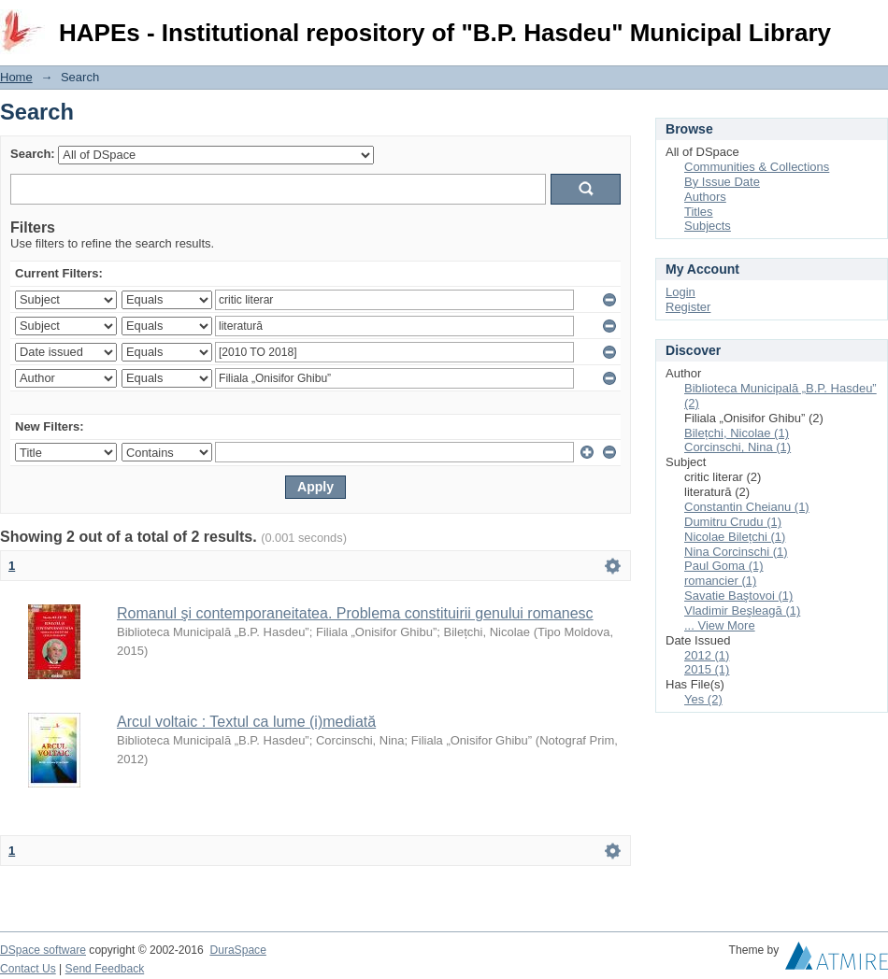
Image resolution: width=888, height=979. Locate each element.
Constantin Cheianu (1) (746, 507)
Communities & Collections (756, 167)
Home (16, 77)
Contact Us (28, 968)
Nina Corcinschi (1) (736, 552)
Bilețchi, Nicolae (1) (736, 433)
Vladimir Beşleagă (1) (742, 610)
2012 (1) (706, 655)
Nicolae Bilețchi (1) (734, 537)
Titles (698, 212)
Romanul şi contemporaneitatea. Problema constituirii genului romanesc (355, 613)
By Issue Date (722, 182)
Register (688, 307)
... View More (719, 625)
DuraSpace (237, 950)
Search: (32, 154)
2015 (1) (706, 669)
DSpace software (43, 950)
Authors (705, 197)
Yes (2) (703, 699)
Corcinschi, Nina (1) (737, 447)
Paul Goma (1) (724, 566)
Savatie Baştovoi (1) (738, 596)
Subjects (707, 226)
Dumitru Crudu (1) (732, 522)
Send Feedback (105, 968)
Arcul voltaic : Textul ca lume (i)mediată (246, 722)
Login (873, 23)
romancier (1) (720, 581)
